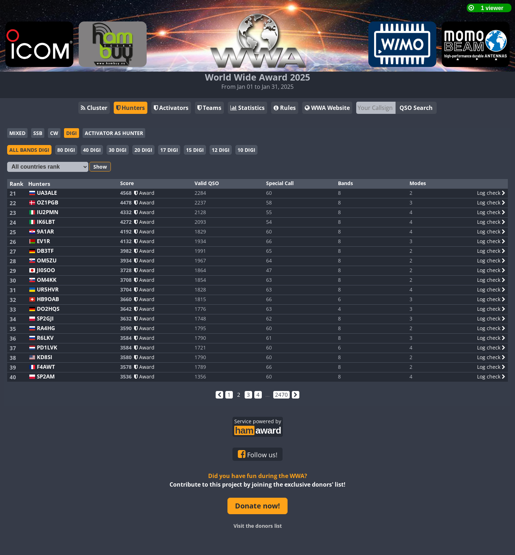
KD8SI (44, 357)
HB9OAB (48, 299)
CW (54, 133)
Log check (491, 192)
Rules (285, 108)
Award (144, 192)
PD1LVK (47, 347)
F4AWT (46, 367)
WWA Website (327, 108)
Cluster (94, 108)
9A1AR (45, 231)
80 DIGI (66, 149)
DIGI (71, 133)
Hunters (130, 108)
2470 (281, 394)
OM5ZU (47, 260)
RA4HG (46, 328)
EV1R (43, 241)
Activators (171, 108)
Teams (209, 108)
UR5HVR (48, 289)
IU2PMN (47, 212)
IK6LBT (46, 222)
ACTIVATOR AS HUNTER (114, 133)
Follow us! (258, 454)
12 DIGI (221, 149)
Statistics (247, 108)
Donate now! (257, 506)
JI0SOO (46, 270)
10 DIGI (246, 149)
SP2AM (46, 376)
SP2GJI (45, 318)
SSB (37, 133)
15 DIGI (195, 149)
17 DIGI (169, 149)
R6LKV (45, 338)
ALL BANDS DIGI (29, 149)
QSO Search (416, 108)
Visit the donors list (258, 525)
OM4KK (47, 280)
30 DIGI (118, 149)
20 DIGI (143, 149)
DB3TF (45, 251)
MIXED (17, 133)
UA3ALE (47, 193)
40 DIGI (92, 149)
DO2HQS (48, 309)
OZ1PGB (47, 202)
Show (100, 166)
